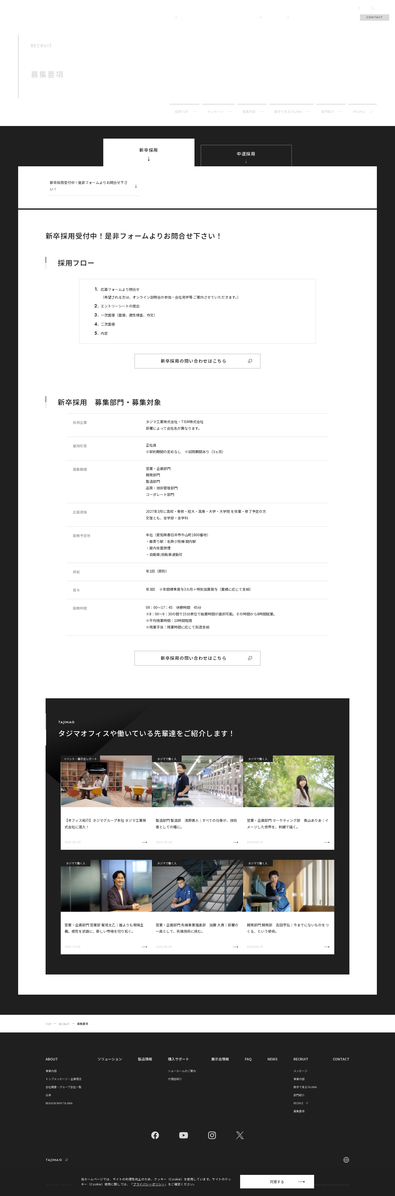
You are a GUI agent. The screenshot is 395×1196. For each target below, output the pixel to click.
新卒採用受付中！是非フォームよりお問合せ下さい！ (95, 186)
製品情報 (223, 17)
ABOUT (169, 17)
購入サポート (178, 1058)
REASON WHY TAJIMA (59, 1103)
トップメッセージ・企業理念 (64, 1079)
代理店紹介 (175, 1079)
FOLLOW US (351, 8)
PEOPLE (301, 1103)
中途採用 (246, 157)
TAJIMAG (280, 17)
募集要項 (299, 1111)
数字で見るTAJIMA (305, 1087)
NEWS (273, 1058)
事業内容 (51, 1071)
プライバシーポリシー (59, 1185)
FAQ (325, 17)
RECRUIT (343, 17)
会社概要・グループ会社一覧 (63, 1087)
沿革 (48, 1095)
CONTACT (374, 17)
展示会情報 (306, 17)
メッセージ (300, 1071)
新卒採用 (148, 155)
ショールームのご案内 (182, 1071)
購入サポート (250, 17)
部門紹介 (299, 1095)
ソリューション (197, 17)
